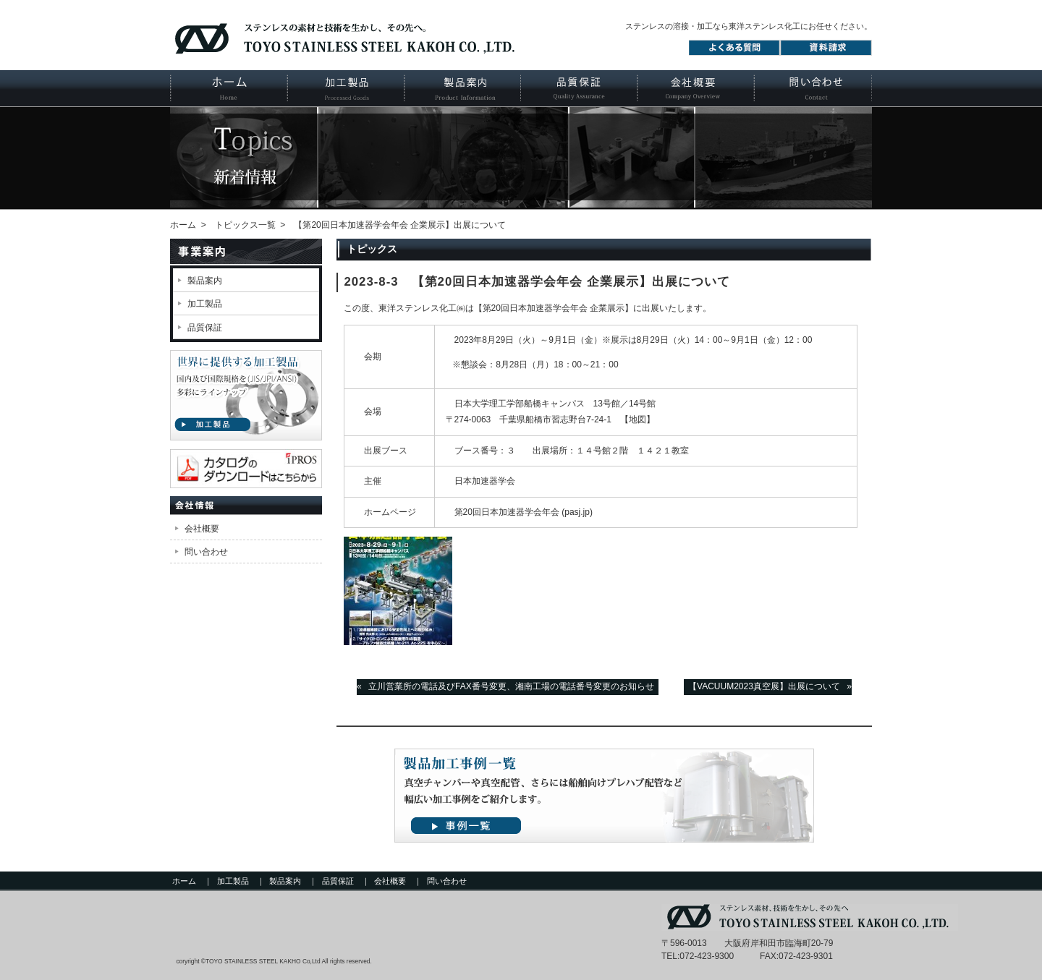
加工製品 (345, 88)
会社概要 (695, 88)
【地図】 (637, 419)
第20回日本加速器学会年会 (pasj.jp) (523, 512)
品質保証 (578, 88)
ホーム (228, 88)
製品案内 (462, 88)
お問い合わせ (813, 88)
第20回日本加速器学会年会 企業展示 (554, 308)
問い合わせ (206, 552)
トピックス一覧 (245, 225)
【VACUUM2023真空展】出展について (764, 686)
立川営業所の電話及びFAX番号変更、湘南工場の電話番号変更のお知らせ (511, 686)
